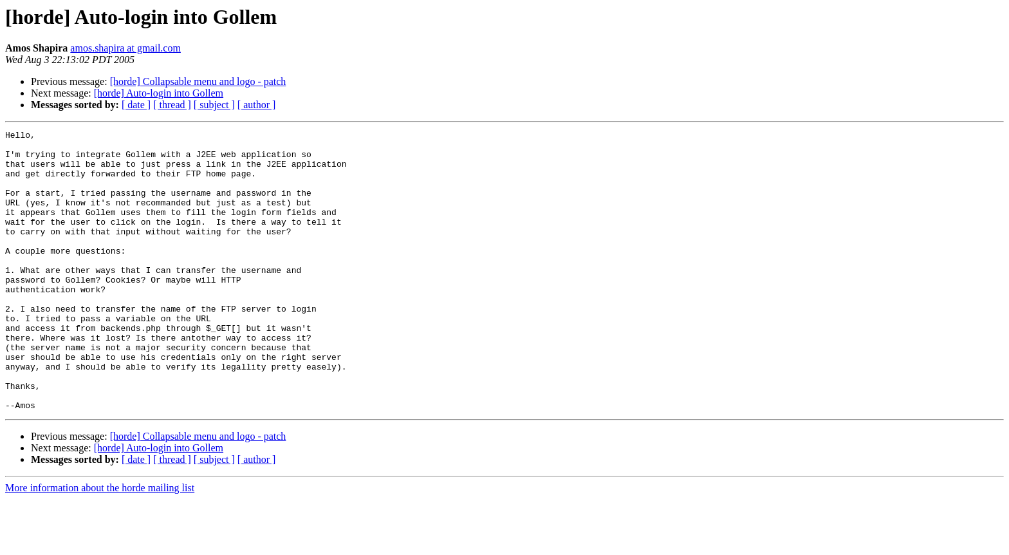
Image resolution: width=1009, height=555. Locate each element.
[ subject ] (214, 104)
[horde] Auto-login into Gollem (158, 93)
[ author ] (256, 104)
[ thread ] (172, 104)
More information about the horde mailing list (99, 543)
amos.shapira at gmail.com (125, 47)
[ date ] (136, 104)
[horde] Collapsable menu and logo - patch (198, 81)
